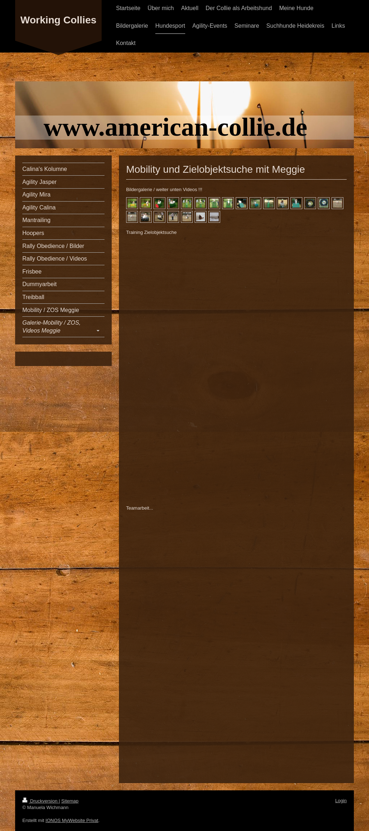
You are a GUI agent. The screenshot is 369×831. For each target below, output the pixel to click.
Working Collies (58, 20)
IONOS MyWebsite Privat (71, 820)
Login (341, 800)
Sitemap (70, 801)
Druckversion (40, 801)
